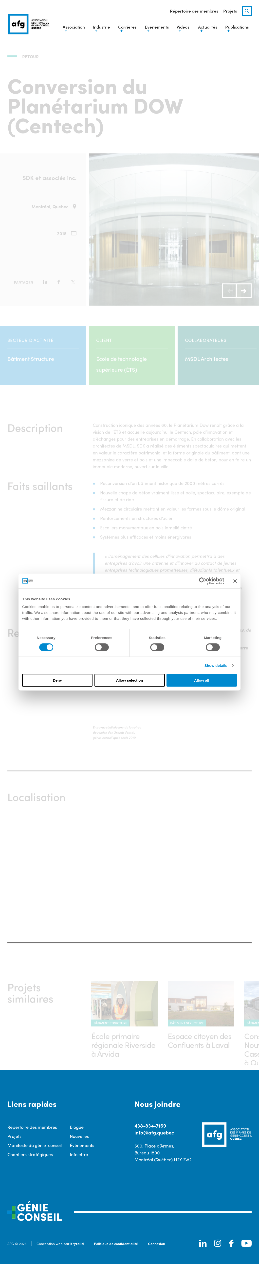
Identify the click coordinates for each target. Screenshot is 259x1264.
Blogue (77, 1127)
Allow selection (129, 680)
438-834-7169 (150, 1125)
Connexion (156, 1243)
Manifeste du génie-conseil (34, 1145)
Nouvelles (79, 1136)
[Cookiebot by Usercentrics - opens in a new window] (202, 581)
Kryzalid (77, 1243)
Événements (82, 1145)
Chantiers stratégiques (30, 1154)
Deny (57, 680)
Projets (230, 11)
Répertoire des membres (194, 11)
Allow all (201, 680)
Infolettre (79, 1154)
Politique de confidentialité (116, 1243)
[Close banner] (235, 581)
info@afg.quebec (154, 1132)
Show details (215, 665)
